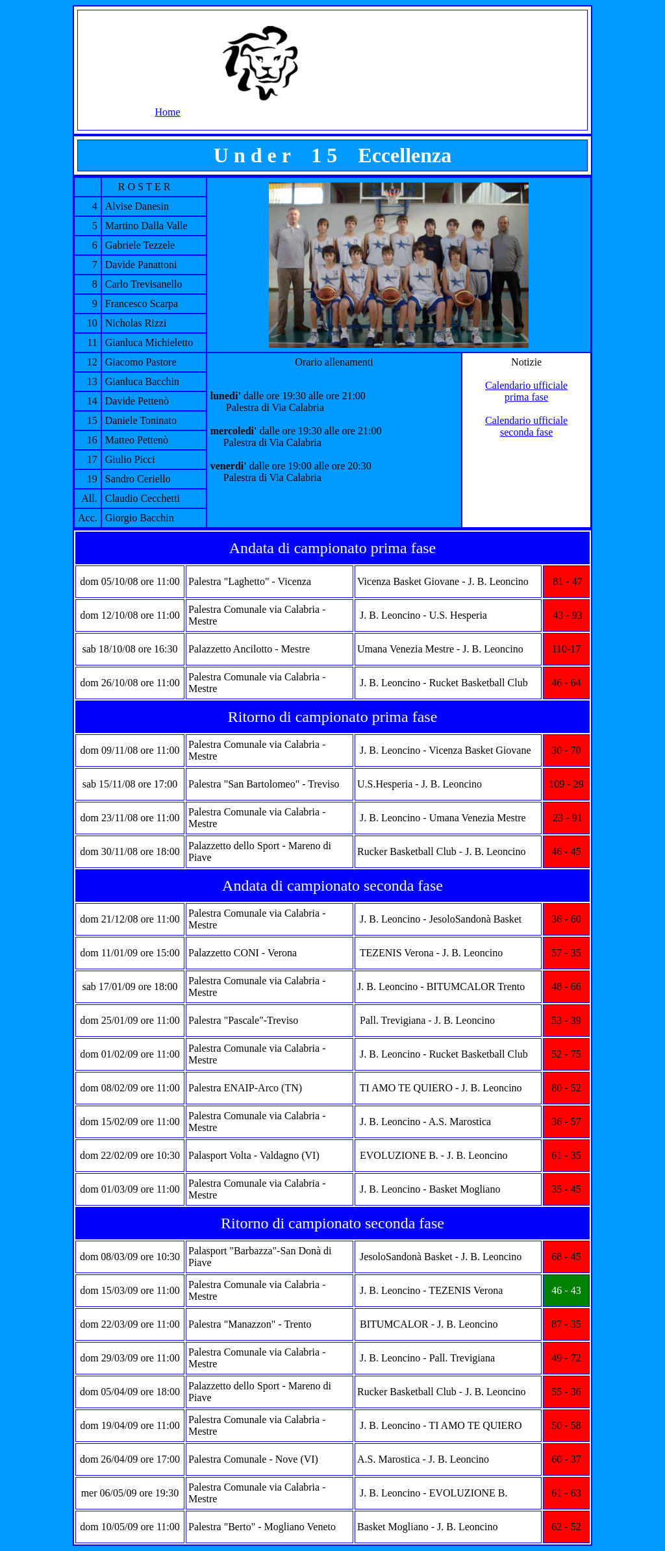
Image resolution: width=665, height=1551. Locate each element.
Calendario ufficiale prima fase (526, 391)
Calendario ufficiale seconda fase (526, 426)
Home (167, 112)
